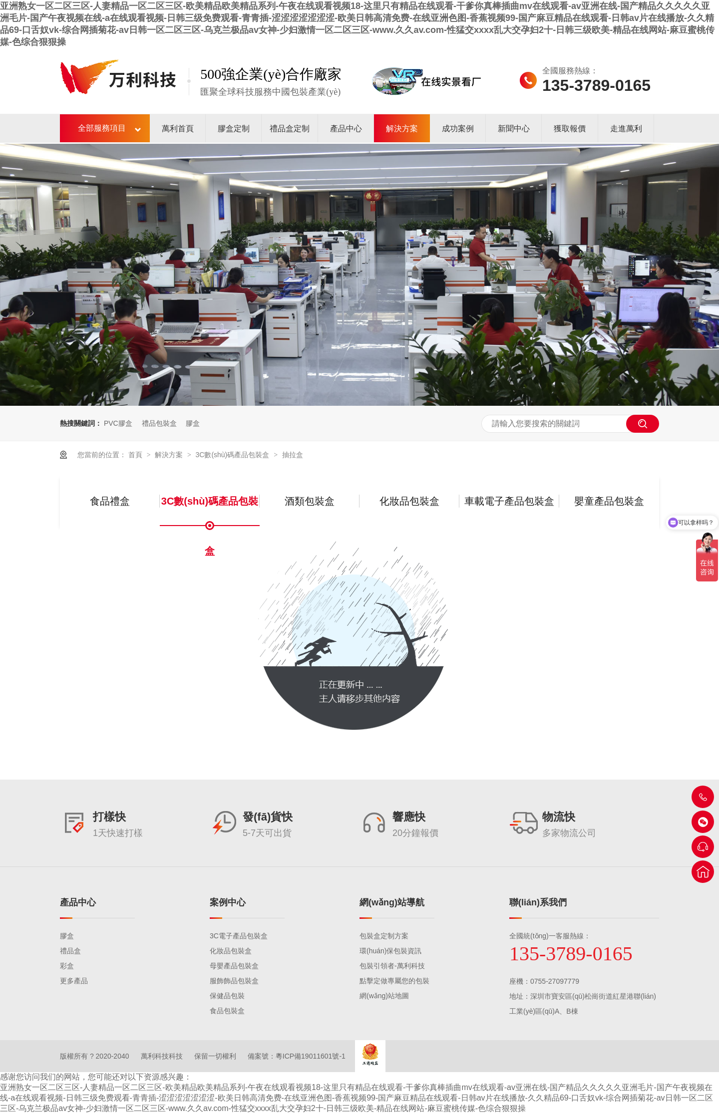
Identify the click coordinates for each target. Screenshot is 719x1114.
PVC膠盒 (118, 423)
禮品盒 (70, 951)
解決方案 (402, 128)
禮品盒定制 (290, 128)
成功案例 (458, 128)
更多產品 (74, 981)
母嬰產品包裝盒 (234, 966)
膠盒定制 (234, 128)
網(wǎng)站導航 (392, 902)
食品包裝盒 (227, 1011)
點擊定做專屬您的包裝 (394, 981)
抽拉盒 (292, 455)
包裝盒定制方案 (384, 936)
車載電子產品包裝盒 (509, 501)
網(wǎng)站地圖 (384, 996)
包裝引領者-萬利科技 (392, 966)
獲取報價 (570, 128)
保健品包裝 (227, 996)
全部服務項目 (102, 128)
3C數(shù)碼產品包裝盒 (233, 455)
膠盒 (193, 423)
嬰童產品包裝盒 (609, 501)
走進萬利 (626, 128)
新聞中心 (514, 128)
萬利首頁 (178, 128)
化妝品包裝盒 (409, 501)
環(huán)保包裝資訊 (390, 951)
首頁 (136, 455)
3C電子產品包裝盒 (239, 936)
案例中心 (228, 902)
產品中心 (346, 128)
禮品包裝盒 (159, 423)
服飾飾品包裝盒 (234, 981)
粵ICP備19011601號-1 (311, 1056)
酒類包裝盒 (310, 501)
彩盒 (67, 966)
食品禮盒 (110, 501)
